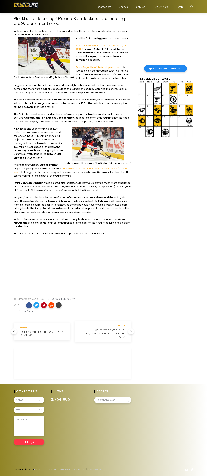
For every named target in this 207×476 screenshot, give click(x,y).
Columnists (163, 7)
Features (141, 7)
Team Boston (94, 469)
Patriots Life (79, 469)
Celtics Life (53, 469)
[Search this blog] (112, 400)
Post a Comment (28, 311)
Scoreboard (104, 7)
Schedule (123, 7)
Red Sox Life (66, 469)
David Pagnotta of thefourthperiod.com (98, 67)
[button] (29, 305)
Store (181, 7)
